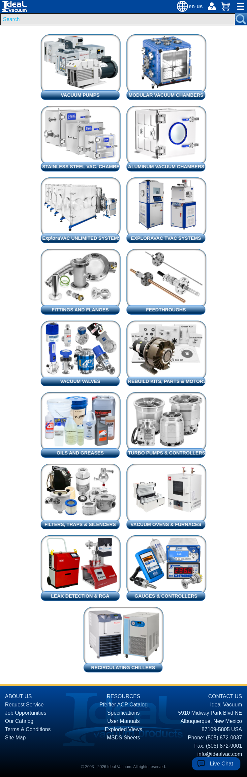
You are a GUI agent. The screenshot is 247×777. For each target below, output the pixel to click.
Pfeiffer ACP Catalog (123, 704)
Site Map (15, 737)
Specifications (123, 713)
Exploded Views (123, 729)
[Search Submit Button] (241, 19)
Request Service (24, 704)
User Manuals (123, 721)
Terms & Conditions (28, 729)
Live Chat (221, 764)
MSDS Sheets (123, 737)
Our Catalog (19, 721)
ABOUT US (18, 696)
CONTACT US (225, 696)
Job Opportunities (25, 713)
